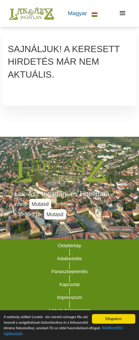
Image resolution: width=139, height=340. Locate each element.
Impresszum (69, 297)
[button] (83, 13)
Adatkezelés (69, 258)
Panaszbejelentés (69, 271)
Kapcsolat (69, 284)
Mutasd (40, 204)
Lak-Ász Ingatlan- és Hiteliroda (61, 194)
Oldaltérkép (70, 245)
